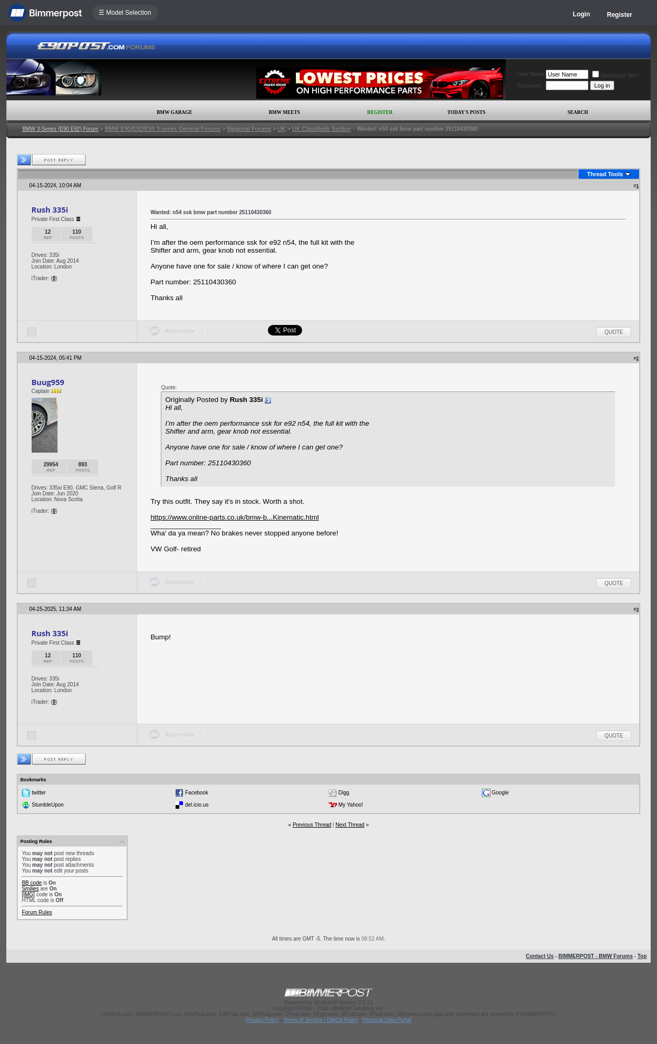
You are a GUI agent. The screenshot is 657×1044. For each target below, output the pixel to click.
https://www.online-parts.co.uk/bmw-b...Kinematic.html (234, 517)
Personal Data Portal (386, 1020)
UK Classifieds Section (321, 129)
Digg (344, 793)
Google (500, 793)
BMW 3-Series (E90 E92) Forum (60, 129)
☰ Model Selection (125, 12)
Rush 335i (49, 209)
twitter (39, 793)
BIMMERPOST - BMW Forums (595, 956)
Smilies (30, 889)
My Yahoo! (351, 805)
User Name (530, 74)
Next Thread (349, 825)
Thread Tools (605, 174)
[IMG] (28, 894)
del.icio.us (196, 805)
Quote (613, 332)
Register (619, 14)
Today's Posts (466, 112)
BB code (32, 883)
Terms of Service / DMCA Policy (320, 1020)
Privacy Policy (262, 1020)
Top (642, 956)
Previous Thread (312, 825)
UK (281, 129)
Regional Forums (249, 129)
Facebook (196, 793)
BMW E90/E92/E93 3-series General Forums (162, 129)
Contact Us (540, 956)
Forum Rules (37, 912)
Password (528, 86)
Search (577, 112)
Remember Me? (615, 76)
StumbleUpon (48, 805)
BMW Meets (284, 112)
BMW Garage (174, 112)
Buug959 (47, 382)
